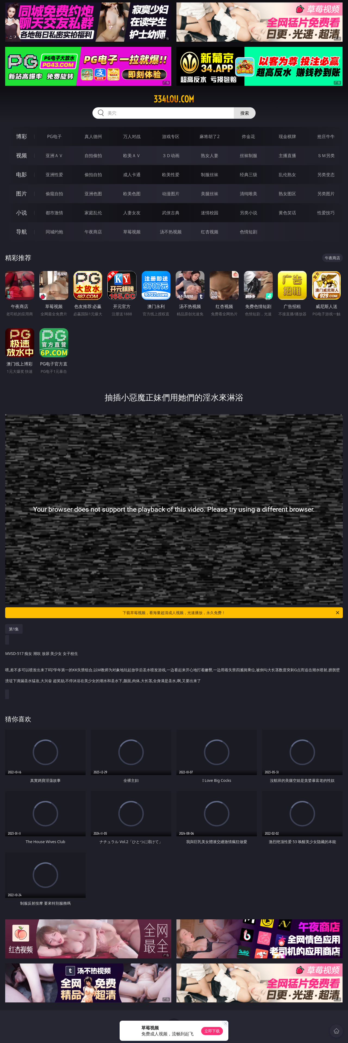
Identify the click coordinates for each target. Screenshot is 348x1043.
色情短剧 (248, 232)
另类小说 (248, 213)
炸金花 (248, 136)
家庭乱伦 (93, 213)
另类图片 (326, 194)
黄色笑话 (287, 213)
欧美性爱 (170, 175)
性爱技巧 (326, 213)
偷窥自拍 (54, 194)
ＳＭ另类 (326, 155)
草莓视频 (132, 232)
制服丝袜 (209, 175)
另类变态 (326, 175)
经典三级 (248, 175)
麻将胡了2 (209, 136)
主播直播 (287, 155)
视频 (21, 155)
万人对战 (132, 136)
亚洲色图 (93, 194)
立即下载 (212, 1030)
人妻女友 (132, 213)
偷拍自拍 (93, 175)
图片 (21, 193)
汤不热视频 (171, 232)
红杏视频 (209, 232)
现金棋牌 (287, 136)
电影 (21, 174)
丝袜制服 (248, 155)
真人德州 (93, 136)
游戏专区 (170, 136)
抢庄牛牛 (326, 136)
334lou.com (174, 99)
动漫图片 (170, 194)
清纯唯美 (248, 194)
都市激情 (54, 213)
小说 (21, 212)
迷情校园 (209, 213)
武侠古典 (170, 213)
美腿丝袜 (209, 194)
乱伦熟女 (287, 175)
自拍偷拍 (93, 155)
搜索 (244, 113)
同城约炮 (54, 232)
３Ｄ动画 (170, 155)
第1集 (14, 629)
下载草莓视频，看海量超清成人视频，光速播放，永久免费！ (231, 612)
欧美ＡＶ (132, 155)
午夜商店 (93, 232)
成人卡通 (132, 175)
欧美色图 (132, 194)
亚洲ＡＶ (54, 155)
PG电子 (54, 136)
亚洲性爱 (54, 175)
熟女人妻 (209, 155)
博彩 (21, 136)
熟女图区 (287, 194)
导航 (21, 231)
